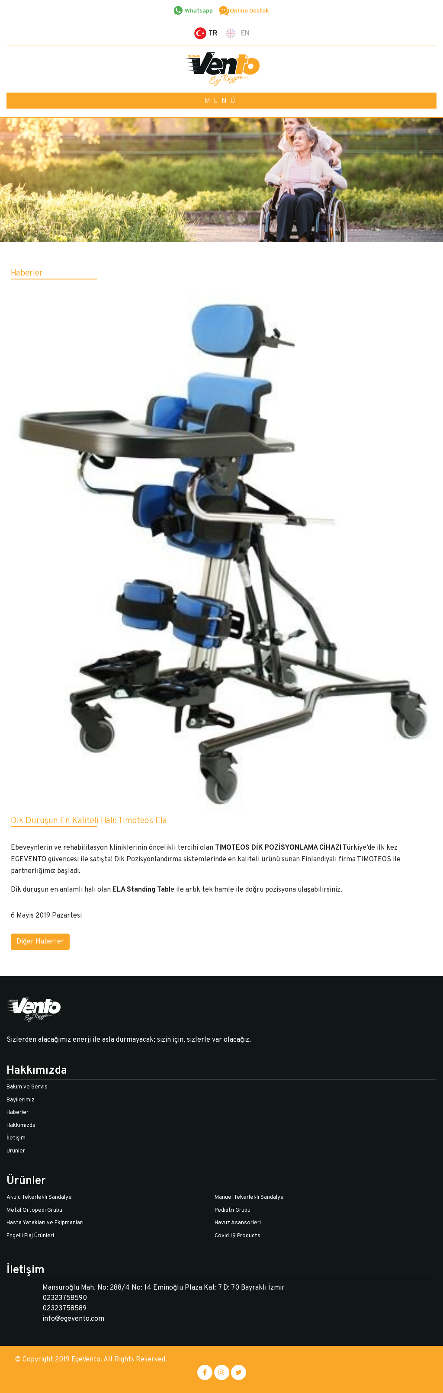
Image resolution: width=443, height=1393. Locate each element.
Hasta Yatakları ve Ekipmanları (44, 1223)
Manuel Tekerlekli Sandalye (249, 1197)
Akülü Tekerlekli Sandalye (39, 1197)
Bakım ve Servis (27, 1087)
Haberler (17, 1112)
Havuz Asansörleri (238, 1223)
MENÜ (222, 101)
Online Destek (249, 11)
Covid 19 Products (237, 1236)
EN (245, 33)
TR (213, 33)
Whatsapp (199, 11)
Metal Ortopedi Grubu (34, 1210)
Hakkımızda (20, 1125)
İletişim (16, 1138)
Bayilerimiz (20, 1100)
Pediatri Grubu (232, 1210)
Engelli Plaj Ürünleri (30, 1236)
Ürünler (15, 1151)
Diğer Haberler (40, 941)
